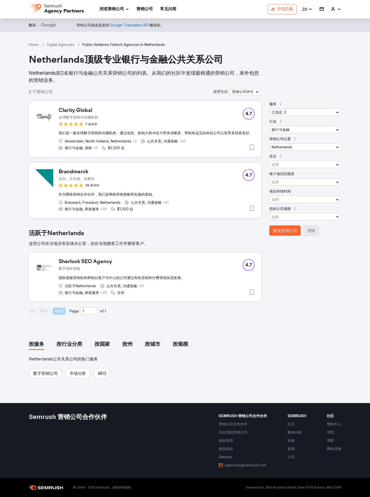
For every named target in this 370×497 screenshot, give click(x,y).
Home (34, 44)
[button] (307, 9)
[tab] (36, 344)
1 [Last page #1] (105, 311)
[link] (144, 9)
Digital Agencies (60, 44)
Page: (74, 311)
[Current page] (89, 311)
